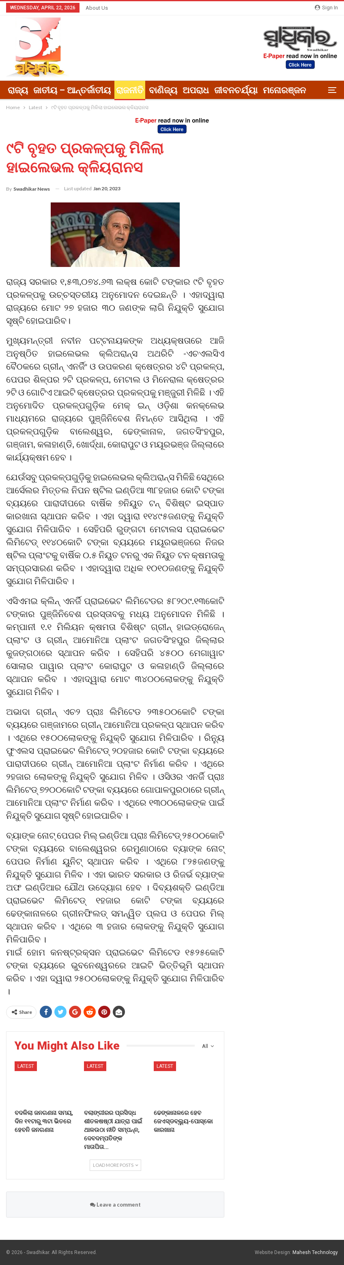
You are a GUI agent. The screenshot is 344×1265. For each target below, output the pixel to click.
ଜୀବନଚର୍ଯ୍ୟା (236, 90)
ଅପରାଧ (196, 90)
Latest (25, 1066)
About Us (97, 8)
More (273, 90)
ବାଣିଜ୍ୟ (163, 90)
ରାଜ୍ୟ (18, 90)
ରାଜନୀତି (130, 90)
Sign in (326, 7)
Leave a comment (115, 1204)
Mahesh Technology (315, 1252)
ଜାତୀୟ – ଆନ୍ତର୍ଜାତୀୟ (72, 90)
